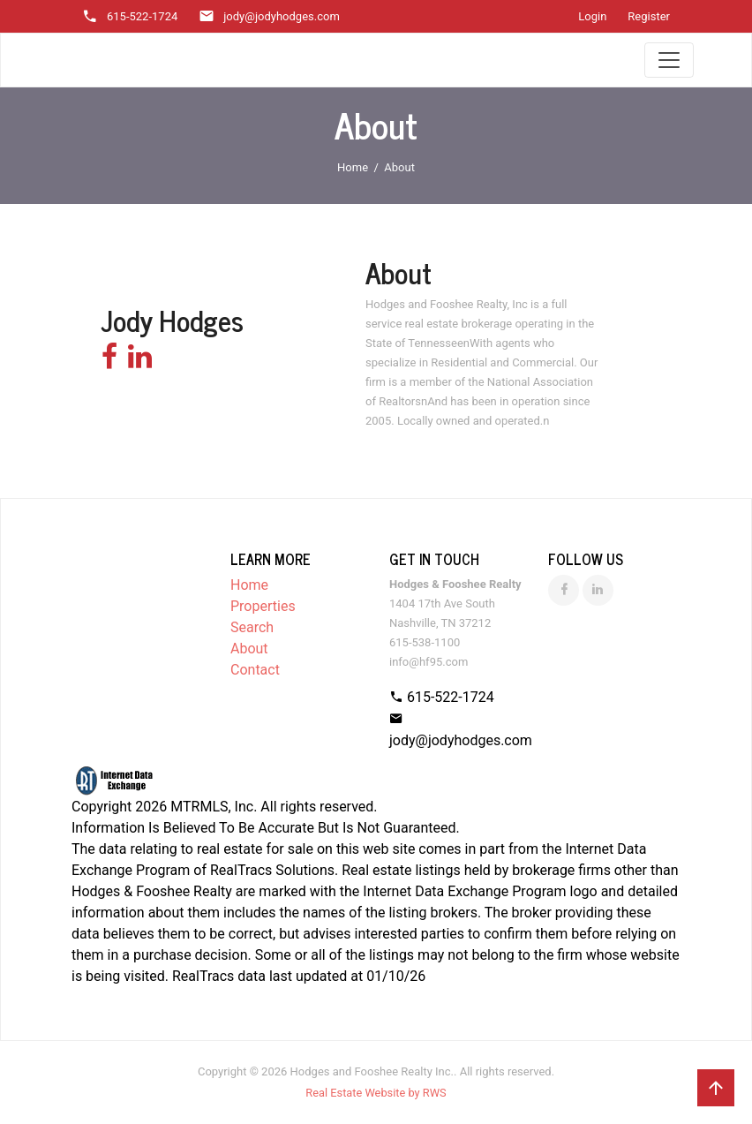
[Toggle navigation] (669, 60)
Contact (255, 669)
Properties (263, 606)
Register (649, 16)
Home (352, 167)
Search (252, 627)
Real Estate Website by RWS (375, 1092)
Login (592, 16)
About (249, 648)
